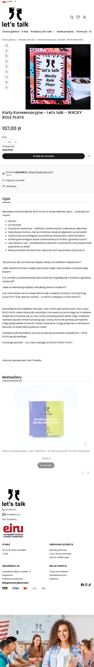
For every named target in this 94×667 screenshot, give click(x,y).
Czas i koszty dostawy (60, 553)
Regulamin (7, 575)
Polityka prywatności (12, 578)
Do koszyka (46, 465)
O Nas (5, 553)
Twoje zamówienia (58, 571)
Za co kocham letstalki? (14, 550)
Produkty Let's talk (26, 40)
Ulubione (53, 578)
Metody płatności (58, 550)
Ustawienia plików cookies (15, 571)
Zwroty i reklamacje (59, 557)
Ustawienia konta (58, 575)
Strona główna (8, 40)
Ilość (4, 137)
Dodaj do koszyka (43, 156)
